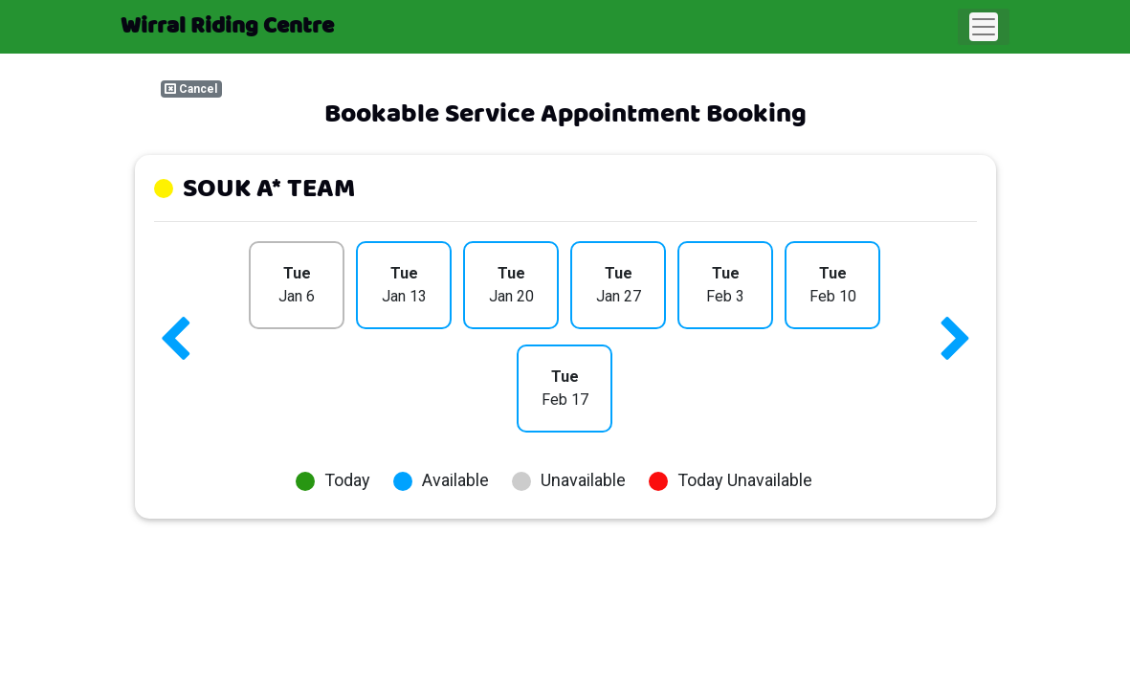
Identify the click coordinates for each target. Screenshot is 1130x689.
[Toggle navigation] (983, 27)
